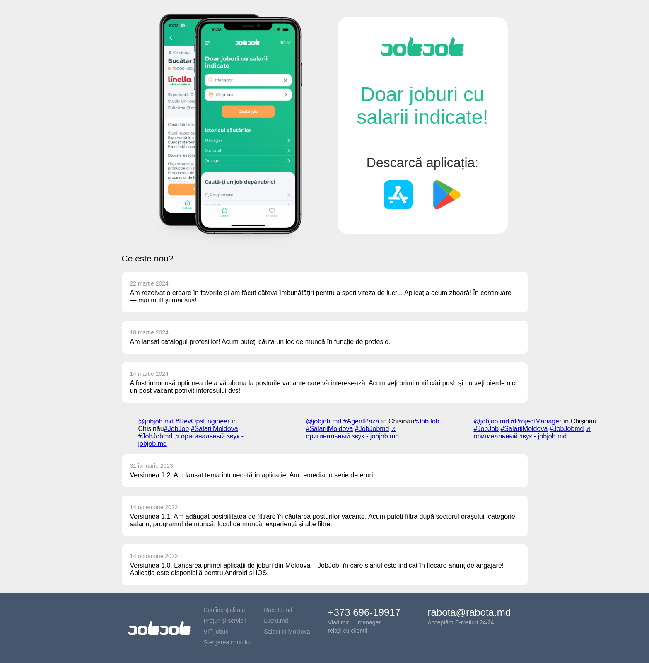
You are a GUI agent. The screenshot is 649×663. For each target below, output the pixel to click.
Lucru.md (276, 620)
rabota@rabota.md (469, 612)
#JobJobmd (155, 436)
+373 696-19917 (364, 612)
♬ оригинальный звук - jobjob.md (352, 432)
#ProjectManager (536, 421)
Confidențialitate (224, 610)
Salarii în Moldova (287, 631)
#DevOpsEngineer (203, 421)
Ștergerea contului (227, 642)
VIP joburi (216, 631)
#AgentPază (361, 421)
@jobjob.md (156, 421)
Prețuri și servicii (225, 620)
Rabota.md (278, 610)
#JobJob (176, 428)
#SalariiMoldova (214, 428)
